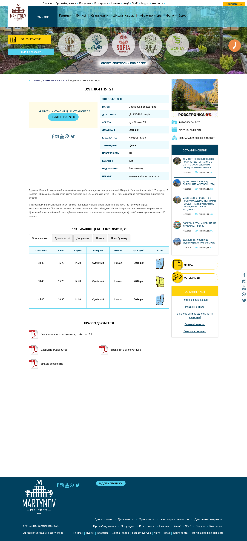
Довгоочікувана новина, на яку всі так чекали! (199, 224)
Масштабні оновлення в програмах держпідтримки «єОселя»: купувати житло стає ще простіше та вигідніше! (199, 204)
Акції (126, 3)
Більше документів (46, 363)
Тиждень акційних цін (195, 299)
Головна (47, 3)
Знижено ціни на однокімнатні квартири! (195, 315)
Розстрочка (101, 3)
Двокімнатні (126, 519)
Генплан (65, 15)
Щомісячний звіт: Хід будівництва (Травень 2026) (199, 241)
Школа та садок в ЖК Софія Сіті (197, 138)
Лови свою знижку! (195, 331)
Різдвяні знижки (194, 306)
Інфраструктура (150, 15)
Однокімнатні (103, 519)
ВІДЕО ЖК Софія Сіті (190, 130)
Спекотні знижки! (195, 324)
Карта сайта (180, 532)
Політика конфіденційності (207, 532)
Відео (182, 15)
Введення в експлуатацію (120, 349)
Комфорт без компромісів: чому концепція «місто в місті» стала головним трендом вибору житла (198, 163)
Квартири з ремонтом (175, 519)
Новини (115, 3)
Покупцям (85, 3)
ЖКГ (135, 3)
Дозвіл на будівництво (48, 349)
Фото (170, 15)
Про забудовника (65, 3)
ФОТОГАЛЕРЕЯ (192, 278)
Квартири (98, 15)
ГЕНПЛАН (189, 265)
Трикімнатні (147, 519)
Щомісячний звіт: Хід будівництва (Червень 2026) (199, 182)
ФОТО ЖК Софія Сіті (189, 122)
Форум (145, 3)
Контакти (157, 3)
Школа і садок (123, 15)
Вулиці (81, 15)
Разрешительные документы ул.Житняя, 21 (60, 334)
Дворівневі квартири (208, 519)
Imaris (60, 533)
